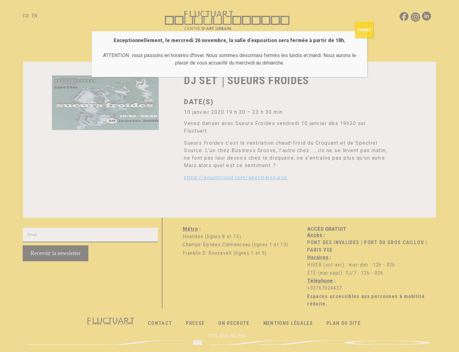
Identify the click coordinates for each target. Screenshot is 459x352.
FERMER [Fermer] (364, 30)
